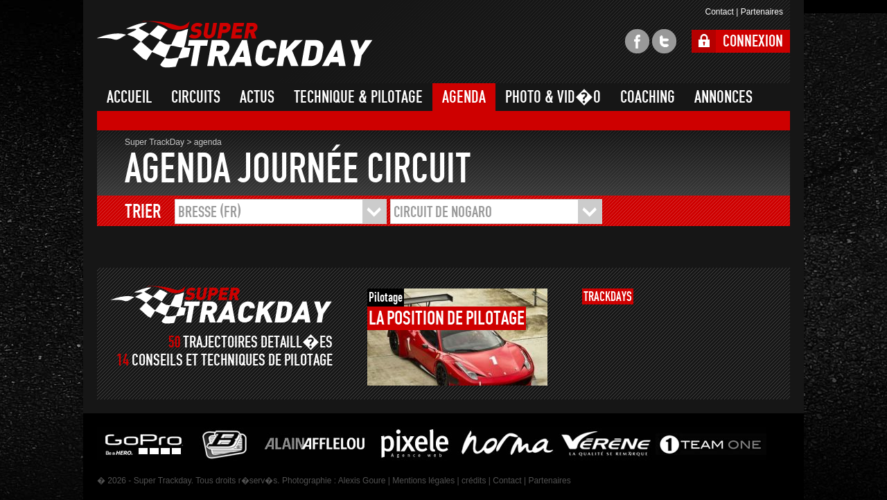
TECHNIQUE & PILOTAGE (358, 97)
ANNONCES (723, 97)
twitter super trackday (664, 41)
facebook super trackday (637, 41)
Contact (719, 12)
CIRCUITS (195, 97)
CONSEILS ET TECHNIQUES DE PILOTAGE (232, 360)
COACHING (647, 97)
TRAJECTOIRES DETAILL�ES (258, 342)
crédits (474, 480)
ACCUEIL (129, 97)
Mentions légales (423, 480)
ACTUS (257, 97)
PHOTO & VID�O (553, 97)
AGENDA (464, 97)
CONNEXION (753, 41)
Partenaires (762, 12)
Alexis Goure (362, 480)
